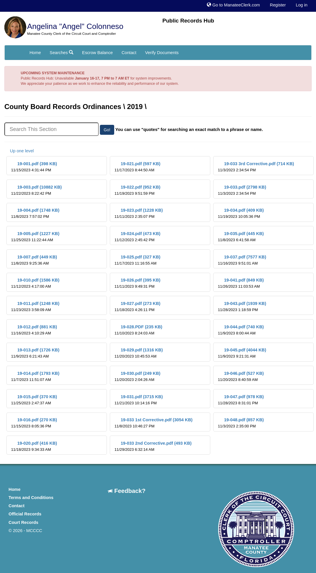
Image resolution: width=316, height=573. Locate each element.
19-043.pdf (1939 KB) (242, 306)
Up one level (19, 151)
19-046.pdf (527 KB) (241, 376)
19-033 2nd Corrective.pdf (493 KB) (153, 446)
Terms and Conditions (30, 497)
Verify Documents (162, 52)
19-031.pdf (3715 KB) (138, 399)
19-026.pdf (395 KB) (137, 283)
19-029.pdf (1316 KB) (138, 353)
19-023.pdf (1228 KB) (138, 213)
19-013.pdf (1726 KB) (35, 353)
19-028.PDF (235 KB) (138, 330)
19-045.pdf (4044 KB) (242, 353)
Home (35, 52)
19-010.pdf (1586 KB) (35, 283)
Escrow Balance (97, 52)
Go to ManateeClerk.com (233, 5)
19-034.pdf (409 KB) (241, 213)
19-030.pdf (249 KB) (137, 376)
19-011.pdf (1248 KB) (35, 306)
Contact (128, 52)
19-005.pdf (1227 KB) (35, 236)
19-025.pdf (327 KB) (137, 260)
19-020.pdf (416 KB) (34, 446)
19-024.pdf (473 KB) (137, 236)
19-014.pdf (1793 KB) (35, 376)
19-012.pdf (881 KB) (34, 330)
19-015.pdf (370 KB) (34, 399)
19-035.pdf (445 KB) (241, 236)
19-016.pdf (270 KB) (34, 422)
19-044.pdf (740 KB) (241, 330)
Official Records (24, 514)
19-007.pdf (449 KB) (34, 260)
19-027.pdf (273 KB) (137, 306)
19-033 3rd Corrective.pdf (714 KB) (256, 166)
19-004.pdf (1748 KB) (35, 213)
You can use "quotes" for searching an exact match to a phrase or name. (189, 129)
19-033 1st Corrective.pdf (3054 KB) (153, 422)
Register (278, 5)
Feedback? (126, 490)
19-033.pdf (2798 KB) (242, 190)
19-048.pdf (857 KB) (241, 422)
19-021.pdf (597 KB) (137, 166)
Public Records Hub (188, 21)
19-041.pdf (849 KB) (241, 283)
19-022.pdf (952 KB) (137, 190)
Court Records (23, 522)
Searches (61, 52)
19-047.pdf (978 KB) (241, 399)
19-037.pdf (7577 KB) (242, 260)
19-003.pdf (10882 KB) (36, 190)
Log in (302, 5)
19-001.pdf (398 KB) (34, 166)
